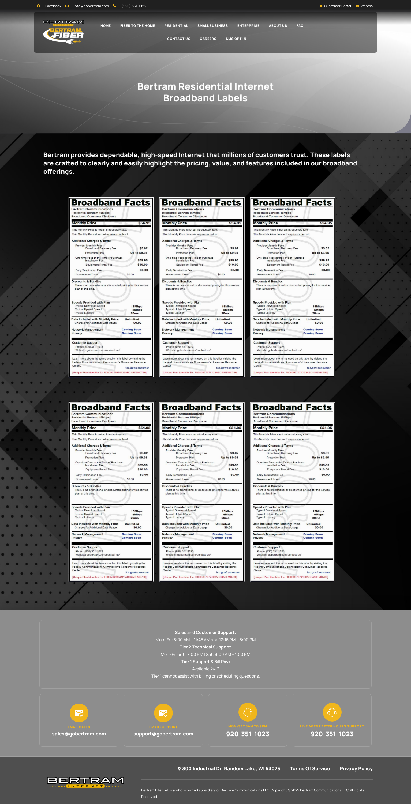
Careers (208, 38)
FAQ (300, 25)
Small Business (212, 25)
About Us (278, 25)
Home (105, 25)
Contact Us (178, 38)
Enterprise (248, 25)
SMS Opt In (236, 38)
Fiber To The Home (137, 25)
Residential (176, 25)
